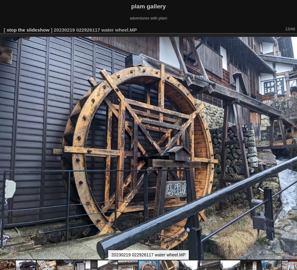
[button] (291, 42)
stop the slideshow (28, 30)
